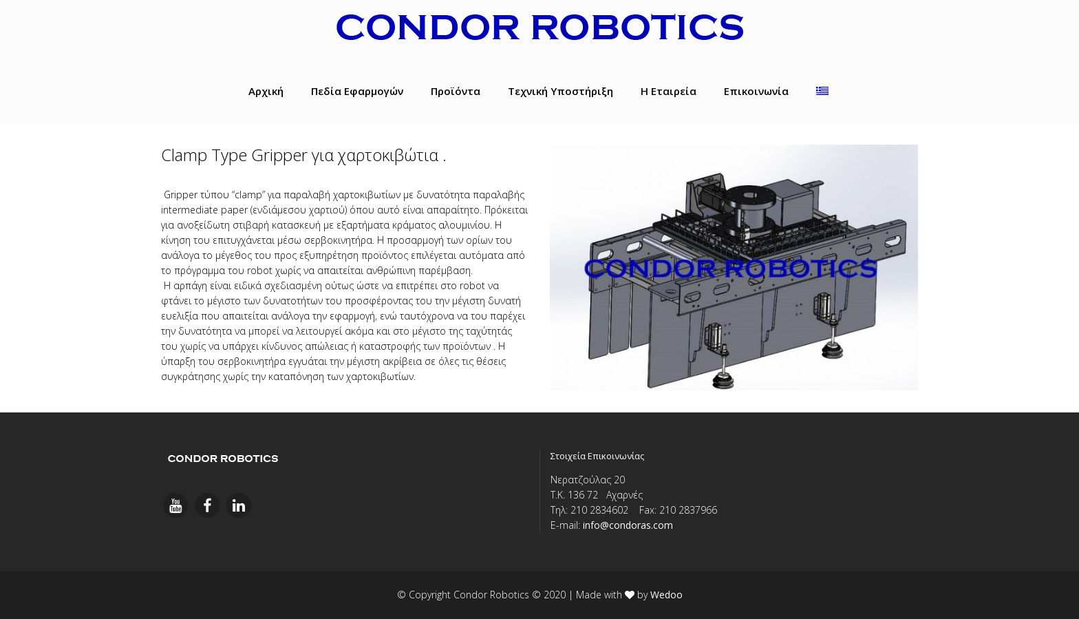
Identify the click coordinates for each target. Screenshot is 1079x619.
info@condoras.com (628, 525)
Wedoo (666, 594)
